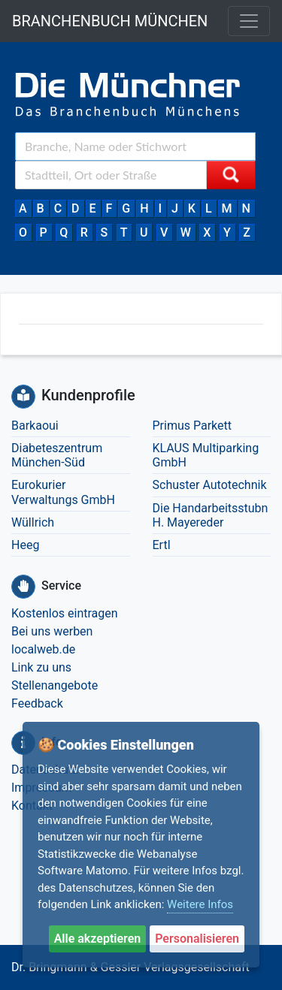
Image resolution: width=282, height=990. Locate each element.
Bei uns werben (51, 631)
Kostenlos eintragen (64, 613)
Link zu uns (41, 667)
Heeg (25, 545)
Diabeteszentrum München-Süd (56, 455)
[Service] (23, 587)
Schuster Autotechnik (210, 485)
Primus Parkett (192, 425)
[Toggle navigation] (249, 21)
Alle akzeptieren (97, 938)
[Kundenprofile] (23, 397)
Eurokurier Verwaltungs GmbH (63, 492)
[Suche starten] (231, 175)
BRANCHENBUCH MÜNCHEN (110, 21)
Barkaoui (35, 425)
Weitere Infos (200, 904)
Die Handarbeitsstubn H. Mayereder (210, 515)
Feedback (37, 703)
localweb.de (43, 649)
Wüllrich (32, 522)
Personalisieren (197, 938)
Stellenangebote (54, 685)
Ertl (162, 545)
